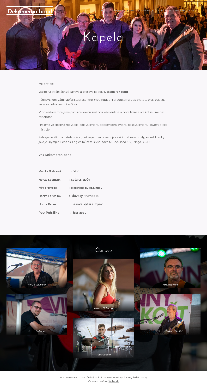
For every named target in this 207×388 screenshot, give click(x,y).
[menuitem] (106, 10)
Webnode (114, 381)
